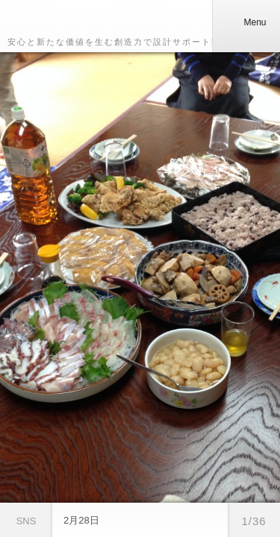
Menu (246, 22)
